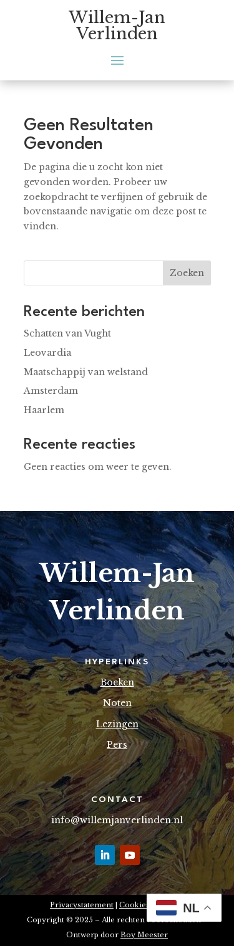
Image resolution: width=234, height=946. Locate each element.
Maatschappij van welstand (86, 372)
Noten (117, 703)
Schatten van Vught (67, 333)
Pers (117, 744)
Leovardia (47, 352)
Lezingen (117, 724)
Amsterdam (51, 390)
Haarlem (44, 410)
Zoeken (187, 273)
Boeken (117, 682)
